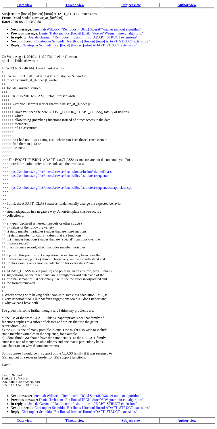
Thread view (74, 5)
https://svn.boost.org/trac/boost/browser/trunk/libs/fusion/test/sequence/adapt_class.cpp (70, 187)
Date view (24, 5)
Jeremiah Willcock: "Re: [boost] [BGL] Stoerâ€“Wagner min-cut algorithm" (87, 29)
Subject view (131, 5)
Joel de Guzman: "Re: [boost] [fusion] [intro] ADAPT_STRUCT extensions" (83, 37)
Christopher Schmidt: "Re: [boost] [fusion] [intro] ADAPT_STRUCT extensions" (92, 41)
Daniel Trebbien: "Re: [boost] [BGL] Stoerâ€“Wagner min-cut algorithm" (91, 33)
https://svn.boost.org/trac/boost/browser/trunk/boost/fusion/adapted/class (60, 172)
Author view (187, 5)
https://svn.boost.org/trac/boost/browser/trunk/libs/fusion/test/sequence (59, 175)
